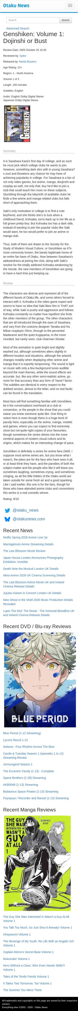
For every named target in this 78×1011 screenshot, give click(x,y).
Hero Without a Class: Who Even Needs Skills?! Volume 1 (34, 967)
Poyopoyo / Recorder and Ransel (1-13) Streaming (36, 798)
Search (65, 20)
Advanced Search (17, 28)
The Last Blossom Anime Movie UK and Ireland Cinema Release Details (33, 584)
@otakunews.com (29, 519)
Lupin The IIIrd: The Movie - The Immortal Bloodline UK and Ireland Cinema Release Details (38, 613)
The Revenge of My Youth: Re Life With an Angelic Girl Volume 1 (38, 943)
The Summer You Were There (22, 990)
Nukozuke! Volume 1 (16, 959)
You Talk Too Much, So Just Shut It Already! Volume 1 (37, 927)
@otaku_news (25, 510)
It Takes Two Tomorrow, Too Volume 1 (27, 983)
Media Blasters (27, 61)
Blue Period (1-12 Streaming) (22, 733)
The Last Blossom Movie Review (24, 551)
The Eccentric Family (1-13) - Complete (28, 771)
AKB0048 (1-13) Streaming (20, 784)
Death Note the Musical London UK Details (30, 568)
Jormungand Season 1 (17, 764)
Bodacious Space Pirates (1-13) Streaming (30, 791)
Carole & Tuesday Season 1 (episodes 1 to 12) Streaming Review (33, 755)
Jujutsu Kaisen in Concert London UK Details (32, 593)
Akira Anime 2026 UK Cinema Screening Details (34, 575)
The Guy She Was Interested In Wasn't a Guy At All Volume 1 (36, 919)
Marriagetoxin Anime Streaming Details (28, 544)
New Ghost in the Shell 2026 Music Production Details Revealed (38, 602)
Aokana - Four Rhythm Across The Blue (28, 746)
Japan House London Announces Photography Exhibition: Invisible (33, 560)
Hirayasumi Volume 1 (17, 934)
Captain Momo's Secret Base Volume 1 (28, 952)
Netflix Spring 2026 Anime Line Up (25, 537)
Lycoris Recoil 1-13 (15, 740)
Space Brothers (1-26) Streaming (24, 777)
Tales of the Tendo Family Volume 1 (26, 976)
